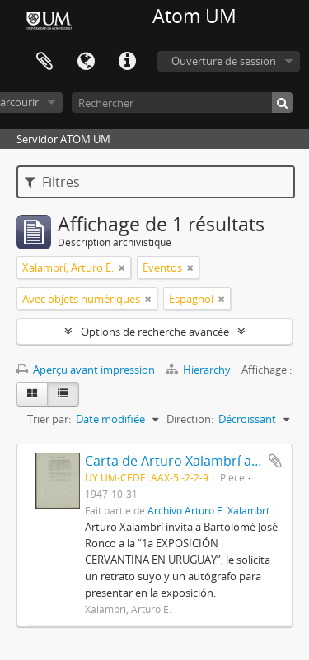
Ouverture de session (223, 60)
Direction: (189, 418)
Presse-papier (44, 61)
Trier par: (49, 418)
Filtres (52, 182)
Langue (85, 61)
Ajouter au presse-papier (275, 461)
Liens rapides (126, 61)
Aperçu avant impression (85, 369)
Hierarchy (199, 369)
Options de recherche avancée (155, 331)
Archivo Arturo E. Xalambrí (208, 510)
